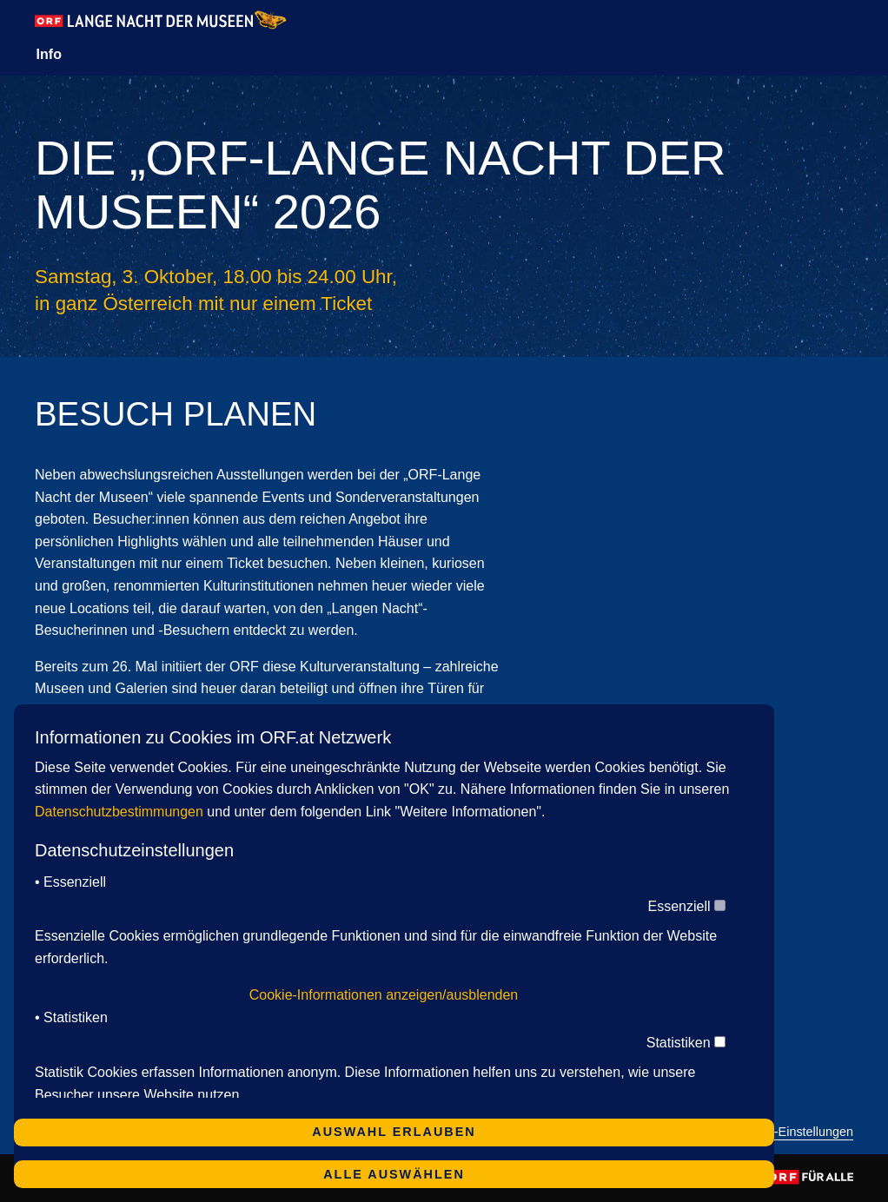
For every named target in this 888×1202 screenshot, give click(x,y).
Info (49, 54)
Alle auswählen (394, 1174)
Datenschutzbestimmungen (119, 811)
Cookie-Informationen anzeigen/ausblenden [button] (384, 994)
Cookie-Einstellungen (794, 1132)
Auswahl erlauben (393, 1132)
